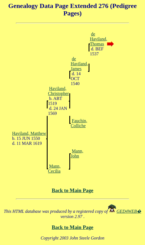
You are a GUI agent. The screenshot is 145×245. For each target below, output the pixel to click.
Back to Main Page (72, 190)
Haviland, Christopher (58, 91)
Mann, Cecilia (54, 168)
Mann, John (77, 153)
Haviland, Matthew (29, 133)
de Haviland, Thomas (98, 39)
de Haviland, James (79, 63)
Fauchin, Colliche (79, 123)
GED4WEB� (129, 211)
